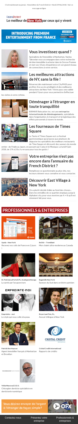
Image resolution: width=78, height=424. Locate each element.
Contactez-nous (13, 417)
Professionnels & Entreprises (35, 210)
